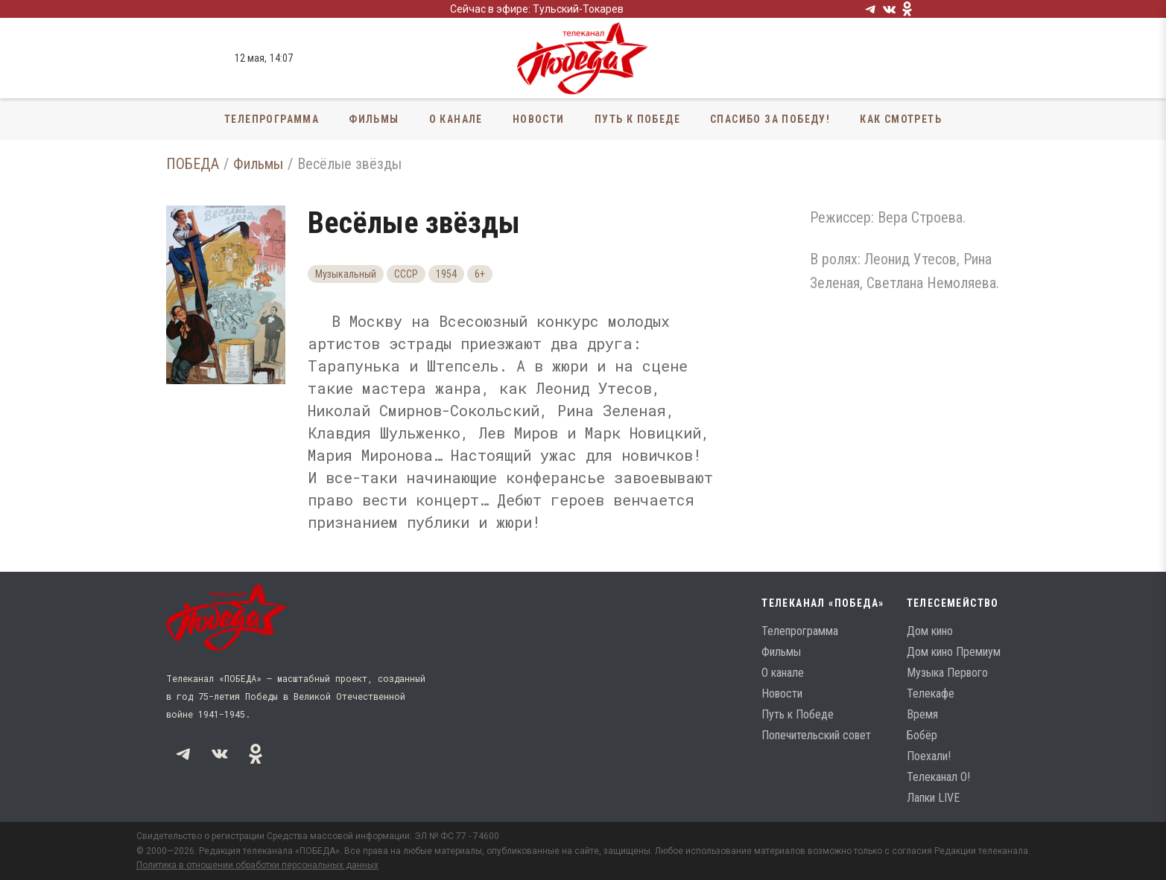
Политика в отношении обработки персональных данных (257, 865)
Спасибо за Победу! (770, 119)
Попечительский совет (816, 735)
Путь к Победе (637, 119)
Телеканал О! (938, 777)
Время (922, 714)
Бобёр (922, 735)
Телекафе (930, 693)
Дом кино (930, 631)
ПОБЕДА (192, 164)
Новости (539, 119)
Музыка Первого (947, 673)
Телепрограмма (271, 119)
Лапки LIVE (933, 798)
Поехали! (929, 756)
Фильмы (374, 119)
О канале (456, 119)
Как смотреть (901, 119)
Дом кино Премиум (954, 652)
